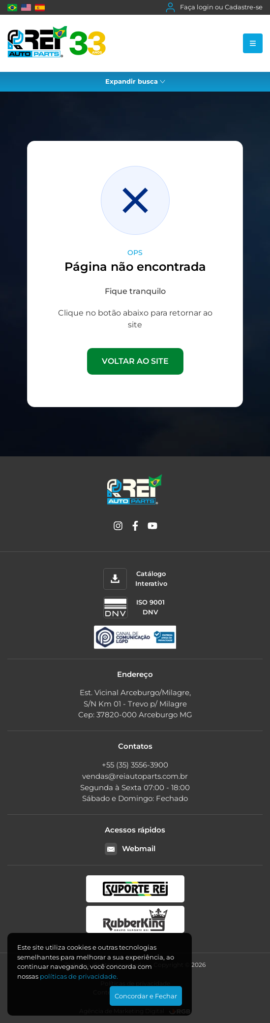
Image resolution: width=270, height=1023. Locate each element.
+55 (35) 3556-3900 (135, 764)
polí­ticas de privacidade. (79, 976)
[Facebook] (135, 527)
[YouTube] (152, 527)
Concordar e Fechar (146, 996)
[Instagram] (118, 527)
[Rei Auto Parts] (56, 43)
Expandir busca (135, 81)
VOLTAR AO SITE (135, 361)
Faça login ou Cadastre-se (214, 7)
